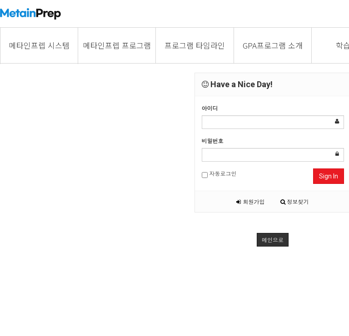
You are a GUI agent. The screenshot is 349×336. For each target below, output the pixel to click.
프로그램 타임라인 (195, 45)
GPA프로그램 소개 (273, 45)
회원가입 (250, 201)
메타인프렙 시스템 (39, 45)
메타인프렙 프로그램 (117, 45)
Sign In (328, 176)
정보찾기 (294, 201)
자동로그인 (219, 173)
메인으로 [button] (273, 239)
